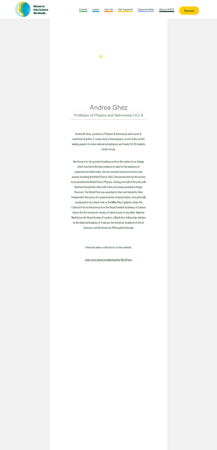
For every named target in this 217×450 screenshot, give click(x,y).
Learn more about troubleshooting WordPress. (108, 259)
